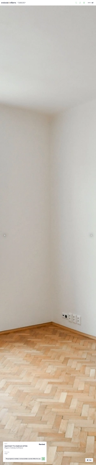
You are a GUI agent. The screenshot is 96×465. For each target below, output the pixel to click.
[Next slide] (91, 235)
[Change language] (84, 3)
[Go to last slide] (5, 235)
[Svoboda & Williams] (13, 2)
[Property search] (76, 3)
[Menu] (91, 3)
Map (89, 460)
